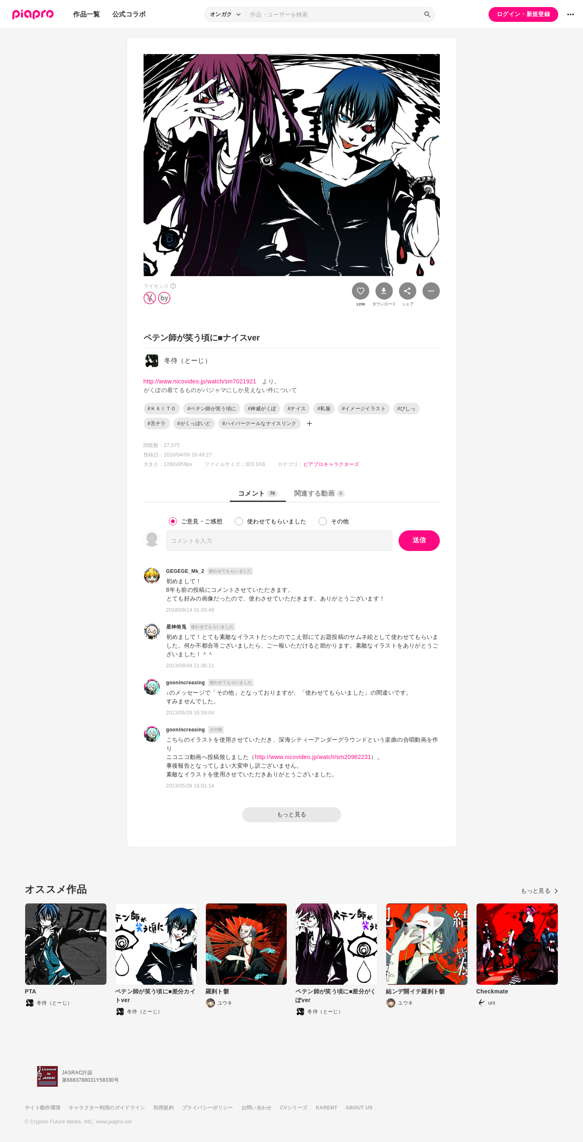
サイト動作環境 (42, 1108)
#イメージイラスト (364, 408)
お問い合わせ (256, 1108)
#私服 (323, 408)
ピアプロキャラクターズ (331, 464)
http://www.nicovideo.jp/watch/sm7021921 (200, 381)
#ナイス (297, 408)
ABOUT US (359, 1108)
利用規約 (163, 1108)
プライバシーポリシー (207, 1108)
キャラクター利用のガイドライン (106, 1108)
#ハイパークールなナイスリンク (259, 423)
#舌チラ (157, 423)
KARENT (327, 1108)
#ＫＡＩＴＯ (162, 408)
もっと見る (292, 814)
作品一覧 (86, 14)
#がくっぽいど (194, 423)
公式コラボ (129, 14)
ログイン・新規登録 (523, 14)
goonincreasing (185, 683)
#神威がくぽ (262, 408)
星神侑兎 (176, 627)
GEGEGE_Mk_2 (185, 571)
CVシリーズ (294, 1108)
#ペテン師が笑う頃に (211, 408)
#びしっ (406, 408)
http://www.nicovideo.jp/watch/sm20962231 (313, 757)
